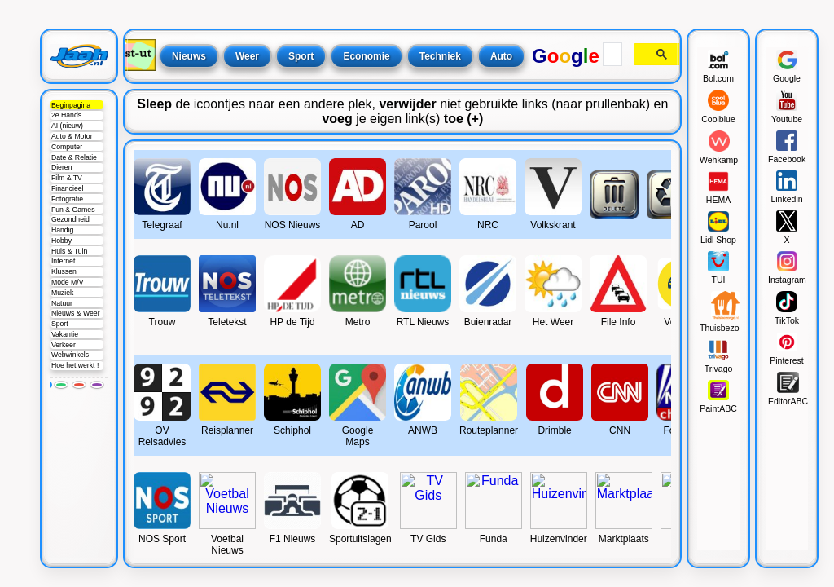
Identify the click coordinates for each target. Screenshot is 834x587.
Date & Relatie (74, 157)
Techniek (440, 56)
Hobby (61, 240)
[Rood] (79, 385)
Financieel (67, 188)
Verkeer (63, 345)
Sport (59, 324)
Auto (501, 56)
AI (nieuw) (67, 125)
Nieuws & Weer (75, 313)
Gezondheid (70, 219)
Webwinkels (70, 355)
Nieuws (189, 56)
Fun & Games (73, 209)
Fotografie (67, 199)
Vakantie (64, 334)
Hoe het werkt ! (75, 365)
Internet (63, 261)
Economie (366, 56)
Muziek (62, 293)
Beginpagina (70, 105)
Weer (247, 56)
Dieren (61, 167)
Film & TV (66, 178)
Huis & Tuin (69, 251)
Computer (66, 147)
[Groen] (61, 385)
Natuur (61, 303)
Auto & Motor (72, 136)
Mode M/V (67, 282)
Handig (62, 230)
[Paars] (96, 385)
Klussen (64, 271)
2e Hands (66, 115)
